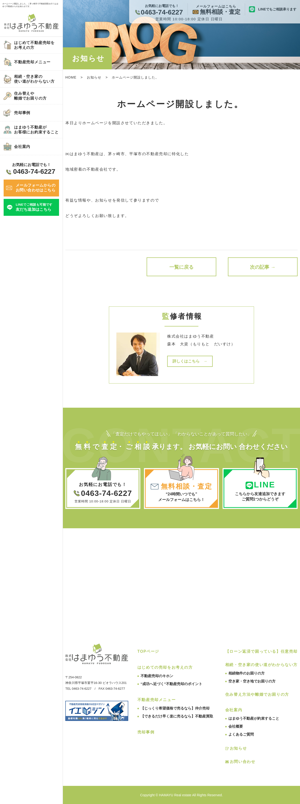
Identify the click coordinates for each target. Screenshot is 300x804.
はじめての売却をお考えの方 (165, 667)
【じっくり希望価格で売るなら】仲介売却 (175, 708)
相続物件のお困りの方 (246, 673)
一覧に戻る (181, 267)
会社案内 (233, 710)
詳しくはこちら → (189, 361)
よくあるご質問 (241, 734)
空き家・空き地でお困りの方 (252, 681)
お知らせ (94, 77)
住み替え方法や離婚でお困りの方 (257, 694)
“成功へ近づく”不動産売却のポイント (171, 684)
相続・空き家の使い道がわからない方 (261, 665)
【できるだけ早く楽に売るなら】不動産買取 (177, 716)
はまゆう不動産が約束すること (253, 718)
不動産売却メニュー (156, 700)
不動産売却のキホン (157, 676)
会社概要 (235, 726)
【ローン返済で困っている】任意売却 (261, 651)
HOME (70, 77)
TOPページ (148, 651)
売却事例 (145, 732)
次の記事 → (263, 267)
